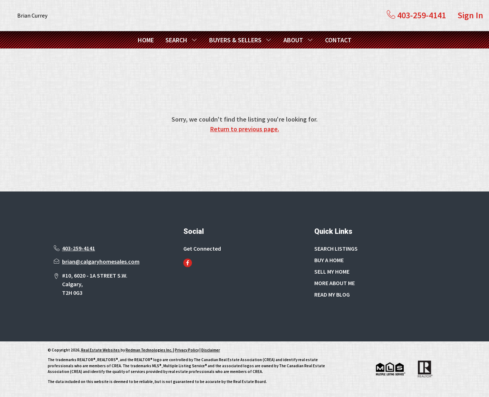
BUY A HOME (329, 260)
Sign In (470, 15)
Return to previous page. (244, 129)
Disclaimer (210, 350)
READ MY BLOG (332, 294)
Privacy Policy (187, 350)
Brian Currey (32, 15)
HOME (146, 40)
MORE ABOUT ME (334, 283)
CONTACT (338, 40)
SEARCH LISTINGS (336, 248)
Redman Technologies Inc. (149, 350)
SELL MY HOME (331, 271)
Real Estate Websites (101, 350)
